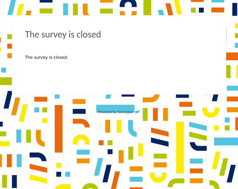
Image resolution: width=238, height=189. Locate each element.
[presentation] (46, 57)
